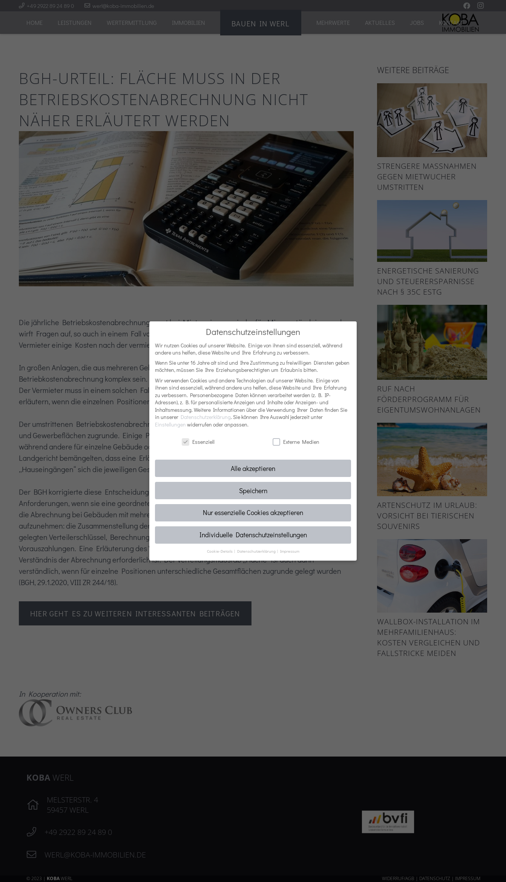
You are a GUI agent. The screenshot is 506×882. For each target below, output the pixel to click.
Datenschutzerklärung (206, 416)
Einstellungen (170, 424)
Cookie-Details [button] (220, 551)
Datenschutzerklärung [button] (256, 551)
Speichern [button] (253, 490)
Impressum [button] (289, 551)
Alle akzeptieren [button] (253, 468)
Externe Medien (296, 441)
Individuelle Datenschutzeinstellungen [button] (253, 534)
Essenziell (198, 441)
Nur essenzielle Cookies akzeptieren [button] (253, 512)
